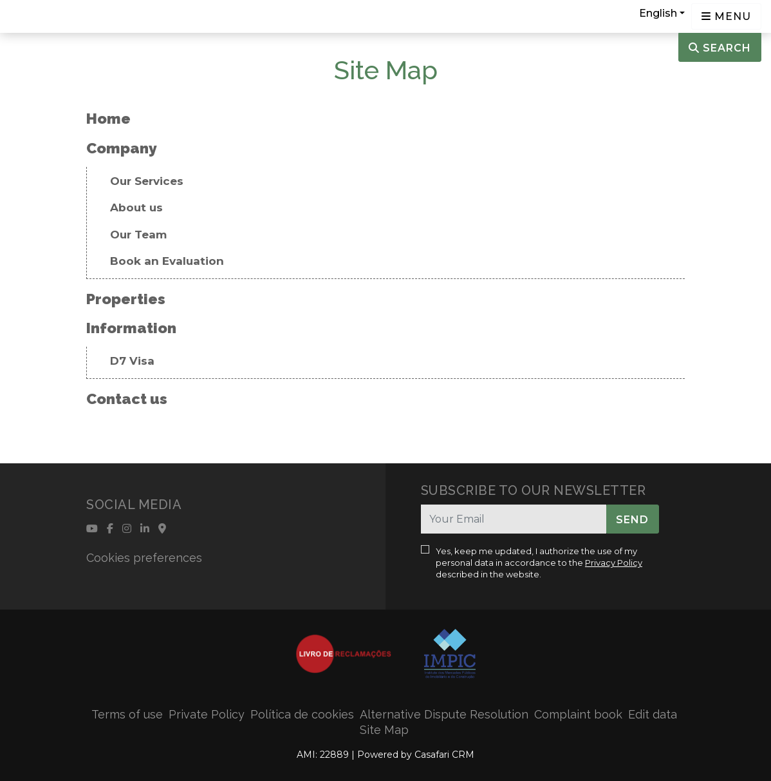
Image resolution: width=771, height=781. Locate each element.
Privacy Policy (613, 562)
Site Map (384, 730)
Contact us (126, 398)
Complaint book (578, 714)
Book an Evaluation (167, 261)
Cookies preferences (144, 557)
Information (131, 327)
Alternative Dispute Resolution (444, 714)
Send (632, 520)
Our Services (146, 181)
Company (121, 148)
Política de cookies (302, 714)
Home (108, 118)
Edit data (652, 714)
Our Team (138, 234)
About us (136, 207)
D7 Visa (132, 360)
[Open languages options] (726, 16)
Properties (125, 298)
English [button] (658, 13)
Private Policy (207, 714)
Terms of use (127, 714)
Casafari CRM (444, 754)
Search (720, 48)
